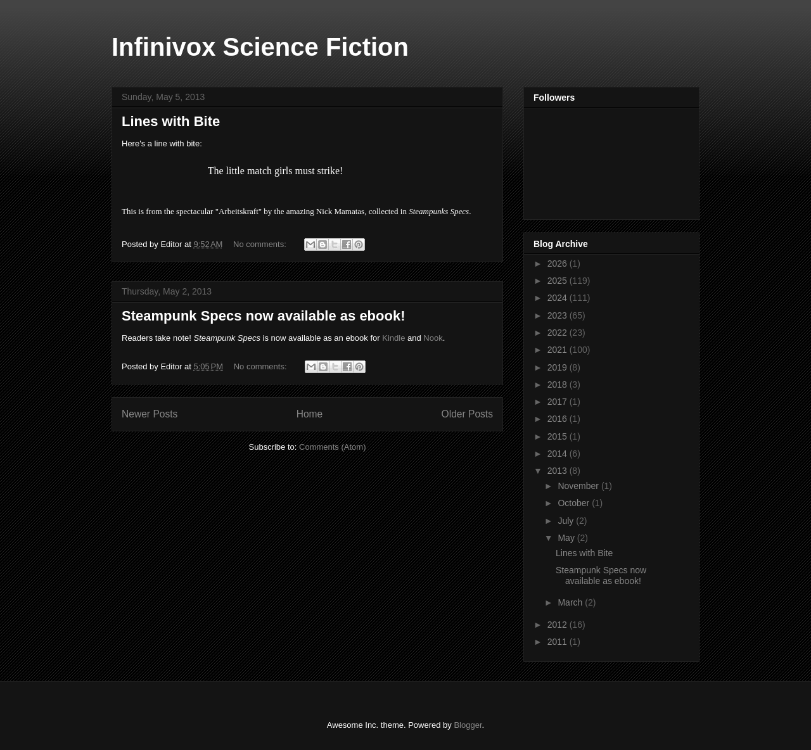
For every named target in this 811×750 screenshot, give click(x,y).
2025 (558, 281)
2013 (558, 471)
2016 (558, 419)
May (567, 538)
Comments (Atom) (332, 447)
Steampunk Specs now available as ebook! (264, 316)
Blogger (468, 725)
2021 (558, 350)
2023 (558, 315)
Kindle (393, 338)
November (579, 486)
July (567, 521)
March (571, 602)
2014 (558, 453)
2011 (558, 642)
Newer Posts (149, 414)
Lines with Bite (171, 121)
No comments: (260, 244)
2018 (558, 384)
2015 (558, 436)
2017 (558, 402)
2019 (558, 367)
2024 (558, 298)
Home (310, 414)
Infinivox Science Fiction (260, 47)
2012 (558, 625)
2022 (558, 332)
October (575, 503)
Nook (432, 338)
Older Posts (467, 414)
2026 (558, 263)
